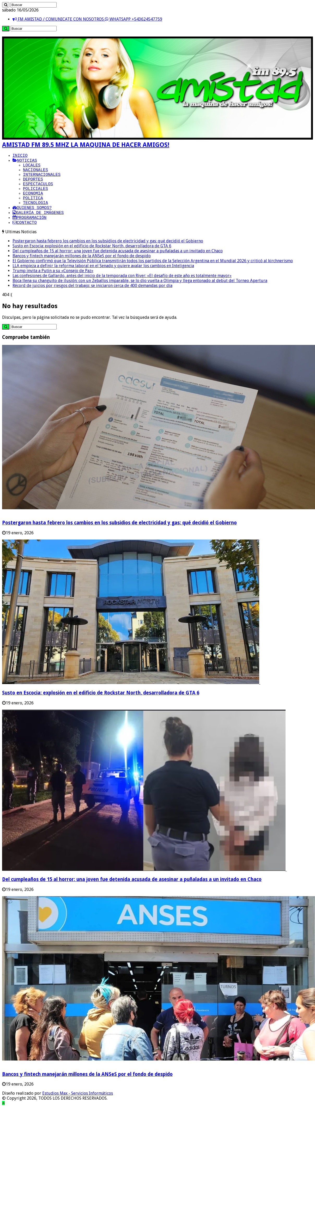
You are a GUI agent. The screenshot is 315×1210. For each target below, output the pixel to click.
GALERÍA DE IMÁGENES (38, 225)
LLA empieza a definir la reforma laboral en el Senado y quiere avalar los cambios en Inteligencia (103, 280)
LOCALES (31, 168)
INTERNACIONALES (41, 179)
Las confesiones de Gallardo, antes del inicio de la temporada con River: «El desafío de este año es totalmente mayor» (122, 289)
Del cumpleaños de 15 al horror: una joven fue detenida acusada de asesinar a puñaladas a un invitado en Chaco (118, 265)
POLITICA (33, 208)
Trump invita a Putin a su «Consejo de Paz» (53, 285)
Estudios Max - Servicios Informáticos (77, 1107)
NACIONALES (35, 173)
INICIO (20, 156)
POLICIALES (35, 196)
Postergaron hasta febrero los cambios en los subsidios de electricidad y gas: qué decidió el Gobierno (108, 255)
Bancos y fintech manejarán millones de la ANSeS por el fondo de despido (82, 270)
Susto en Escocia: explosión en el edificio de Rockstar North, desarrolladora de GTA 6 (92, 260)
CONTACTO (25, 236)
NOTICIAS (25, 162)
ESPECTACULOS (38, 191)
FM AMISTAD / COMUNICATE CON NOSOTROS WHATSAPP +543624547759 (87, 19)
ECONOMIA (33, 202)
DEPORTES (33, 185)
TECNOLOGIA (35, 214)
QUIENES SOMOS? (32, 219)
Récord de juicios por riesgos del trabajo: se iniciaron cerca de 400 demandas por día (92, 299)
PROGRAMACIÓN (29, 231)
